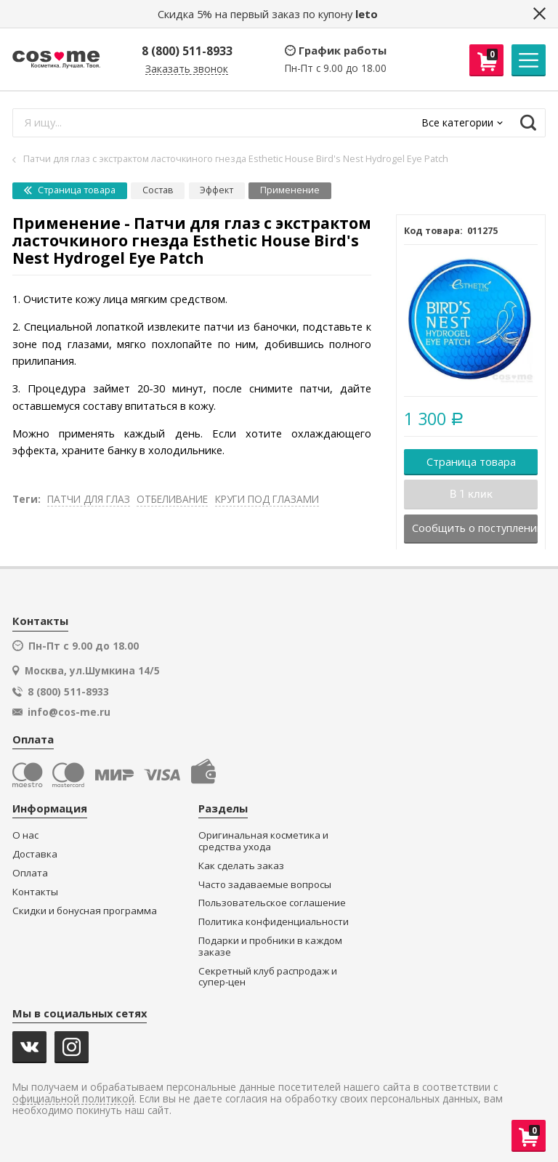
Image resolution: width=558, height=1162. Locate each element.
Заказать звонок (186, 69)
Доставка (34, 854)
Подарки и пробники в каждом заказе (270, 946)
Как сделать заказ (241, 865)
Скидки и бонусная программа (84, 910)
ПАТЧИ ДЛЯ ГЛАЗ (88, 499)
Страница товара (70, 190)
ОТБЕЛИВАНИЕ (172, 499)
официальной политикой (73, 1099)
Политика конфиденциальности (273, 921)
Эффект (216, 190)
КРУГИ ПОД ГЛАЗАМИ (267, 499)
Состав (158, 190)
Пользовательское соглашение (272, 902)
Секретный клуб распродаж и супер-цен (267, 977)
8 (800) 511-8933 (187, 50)
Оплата (30, 873)
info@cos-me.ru (69, 712)
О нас (25, 835)
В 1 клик (471, 494)
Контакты (35, 892)
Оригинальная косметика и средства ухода (263, 841)
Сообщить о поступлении (475, 527)
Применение (290, 190)
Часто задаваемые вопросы (264, 884)
